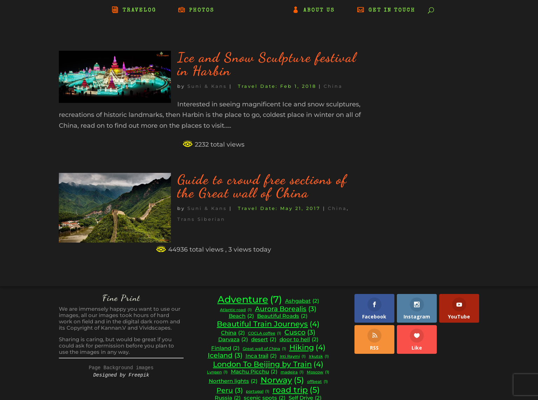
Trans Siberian (201, 219)
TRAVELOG (139, 10)
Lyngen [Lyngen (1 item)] (217, 372)
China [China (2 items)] (233, 333)
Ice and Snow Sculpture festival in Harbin (266, 64)
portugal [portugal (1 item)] (257, 392)
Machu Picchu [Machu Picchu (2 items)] (254, 372)
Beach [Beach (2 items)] (241, 316)
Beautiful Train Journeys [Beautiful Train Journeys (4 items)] (268, 324)
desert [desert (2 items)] (263, 339)
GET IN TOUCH (391, 10)
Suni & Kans (207, 86)
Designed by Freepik (121, 375)
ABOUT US (319, 10)
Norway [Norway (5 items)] (282, 380)
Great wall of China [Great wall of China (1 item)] (264, 349)
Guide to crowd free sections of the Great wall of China (262, 186)
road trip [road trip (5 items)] (296, 390)
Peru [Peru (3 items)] (229, 390)
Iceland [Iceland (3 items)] (225, 355)
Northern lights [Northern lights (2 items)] (233, 381)
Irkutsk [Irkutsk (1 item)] (319, 357)
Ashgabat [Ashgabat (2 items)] (302, 301)
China (333, 86)
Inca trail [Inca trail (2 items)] (261, 356)
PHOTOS (201, 10)
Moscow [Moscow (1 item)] (318, 372)
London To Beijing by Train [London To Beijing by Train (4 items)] (268, 364)
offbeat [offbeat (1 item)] (317, 382)
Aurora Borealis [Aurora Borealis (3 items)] (285, 309)
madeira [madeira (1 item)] (292, 372)
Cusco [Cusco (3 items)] (299, 332)
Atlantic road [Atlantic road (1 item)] (236, 310)
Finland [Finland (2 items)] (225, 348)
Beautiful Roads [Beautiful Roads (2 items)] (282, 316)
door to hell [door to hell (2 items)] (299, 339)
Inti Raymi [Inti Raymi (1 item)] (293, 357)
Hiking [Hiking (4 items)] (307, 347)
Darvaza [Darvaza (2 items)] (233, 339)
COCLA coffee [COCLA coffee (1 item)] (264, 333)
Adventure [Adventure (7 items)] (250, 299)
